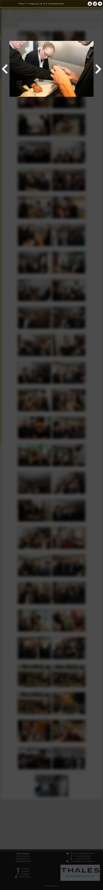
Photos (22, 3)
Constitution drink (56, 3)
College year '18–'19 (36, 3)
